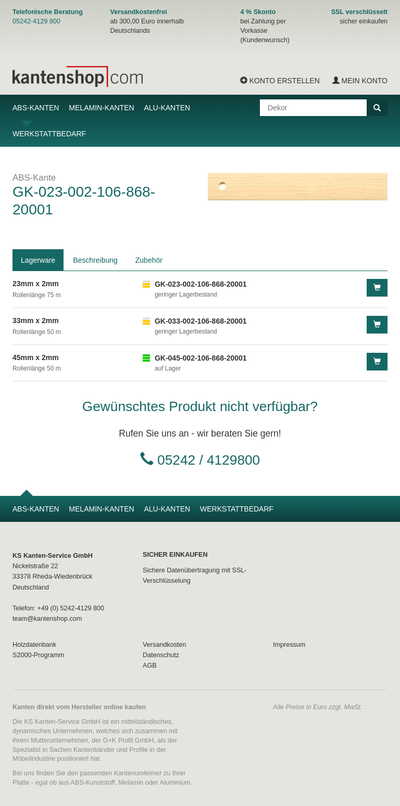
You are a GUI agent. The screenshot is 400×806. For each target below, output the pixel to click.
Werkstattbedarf (49, 134)
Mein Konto (360, 80)
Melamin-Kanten (101, 108)
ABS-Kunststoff (92, 782)
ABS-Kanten (35, 108)
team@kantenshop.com (47, 618)
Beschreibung (95, 260)
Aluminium (175, 782)
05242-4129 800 (36, 21)
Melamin (131, 782)
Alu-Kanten (167, 108)
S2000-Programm (38, 655)
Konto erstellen (280, 80)
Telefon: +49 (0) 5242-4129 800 (58, 608)
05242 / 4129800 (208, 460)
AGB (150, 665)
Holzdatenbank (34, 644)
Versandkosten (164, 644)
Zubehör (148, 260)
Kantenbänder (94, 749)
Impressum (289, 644)
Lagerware (38, 260)
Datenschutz (161, 655)
